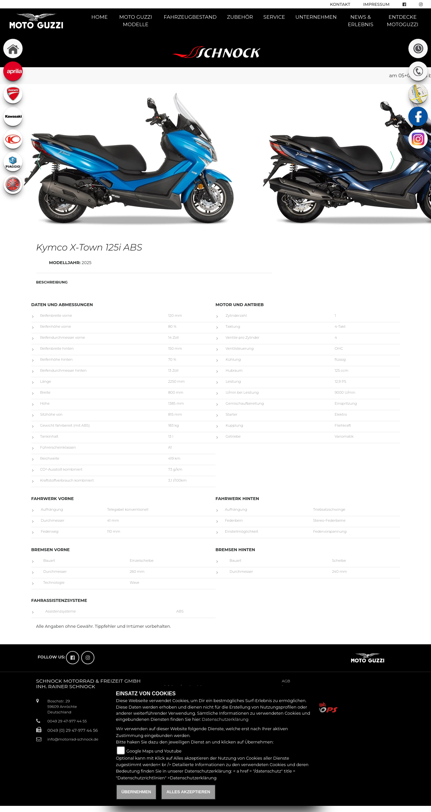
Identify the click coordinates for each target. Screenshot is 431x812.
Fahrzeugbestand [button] (190, 17)
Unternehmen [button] (316, 17)
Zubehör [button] (240, 17)
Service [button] (274, 17)
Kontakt (340, 4)
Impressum (376, 4)
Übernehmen (136, 791)
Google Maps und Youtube (154, 751)
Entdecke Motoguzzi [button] (402, 20)
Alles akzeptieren (188, 791)
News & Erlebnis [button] (360, 20)
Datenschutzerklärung (225, 719)
